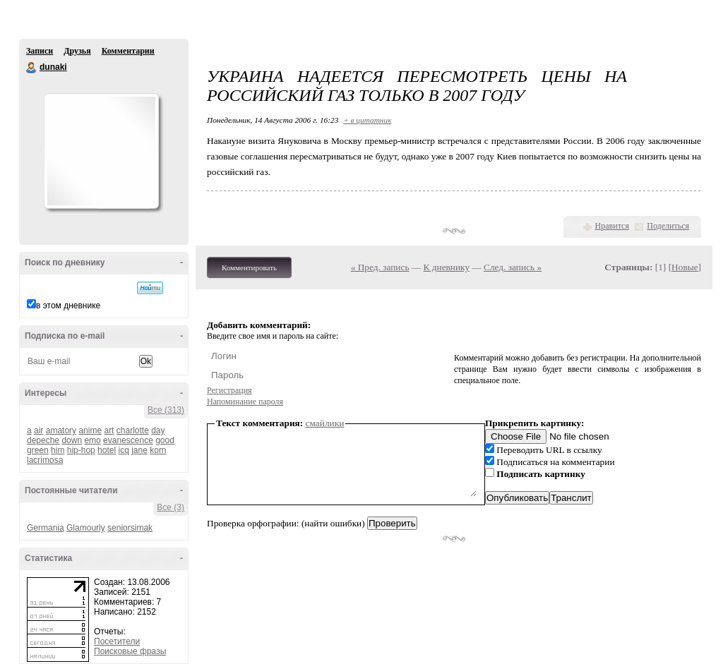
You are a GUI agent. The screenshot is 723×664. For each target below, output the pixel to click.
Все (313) (166, 410)
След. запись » (513, 267)
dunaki (31, 67)
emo (92, 440)
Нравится (612, 226)
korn (158, 450)
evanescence (128, 440)
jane (139, 450)
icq (123, 450)
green (38, 450)
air (38, 430)
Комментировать (249, 267)
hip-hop (81, 450)
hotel (106, 450)
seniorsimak (130, 528)
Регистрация (229, 390)
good (164, 440)
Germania (45, 528)
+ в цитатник (367, 120)
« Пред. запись (380, 267)
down (71, 440)
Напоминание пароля (245, 401)
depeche (43, 440)
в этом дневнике (68, 305)
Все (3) (170, 507)
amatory (61, 430)
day (158, 430)
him (57, 450)
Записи (39, 51)
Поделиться (668, 226)
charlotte (132, 430)
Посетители (117, 641)
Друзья (77, 51)
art (109, 430)
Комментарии (128, 51)
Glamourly (85, 528)
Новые (684, 267)
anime (90, 430)
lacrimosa (45, 460)
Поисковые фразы (130, 651)
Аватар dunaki (101, 151)
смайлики (325, 423)
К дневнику (447, 267)
